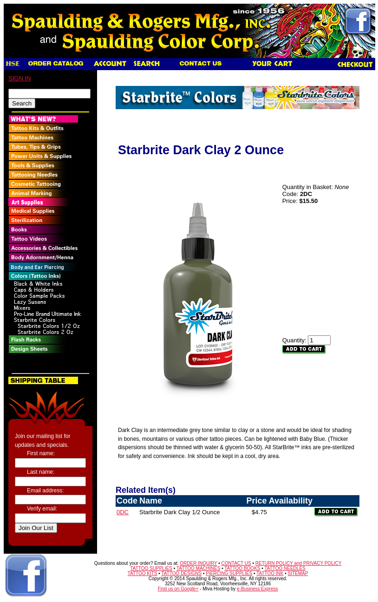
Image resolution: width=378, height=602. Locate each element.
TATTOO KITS (142, 573)
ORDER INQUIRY (198, 563)
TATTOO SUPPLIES (151, 568)
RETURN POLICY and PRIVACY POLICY (298, 563)
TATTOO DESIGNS (181, 573)
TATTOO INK (269, 573)
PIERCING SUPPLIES (229, 573)
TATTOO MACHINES (198, 568)
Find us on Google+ (178, 588)
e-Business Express (257, 588)
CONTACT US (236, 563)
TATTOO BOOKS (242, 568)
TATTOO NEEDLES (284, 568)
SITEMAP (298, 573)
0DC (123, 512)
